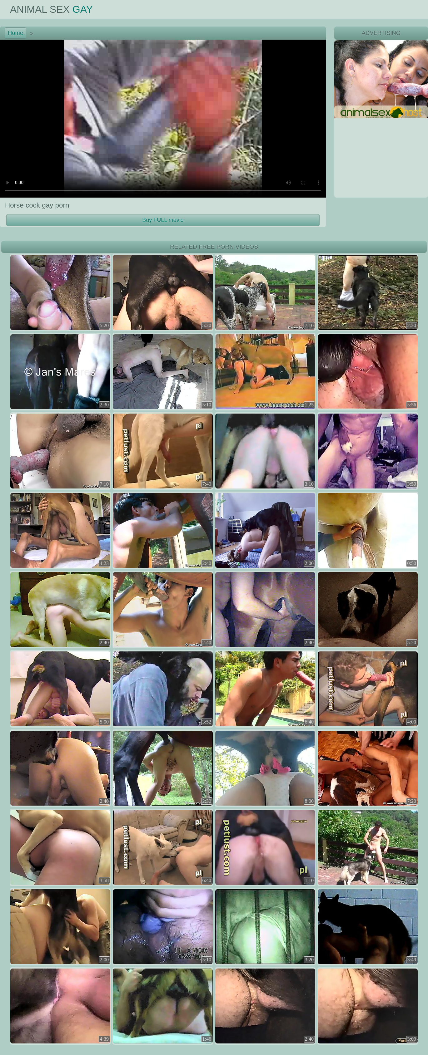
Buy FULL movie (162, 220)
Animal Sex (51, 9)
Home (15, 33)
